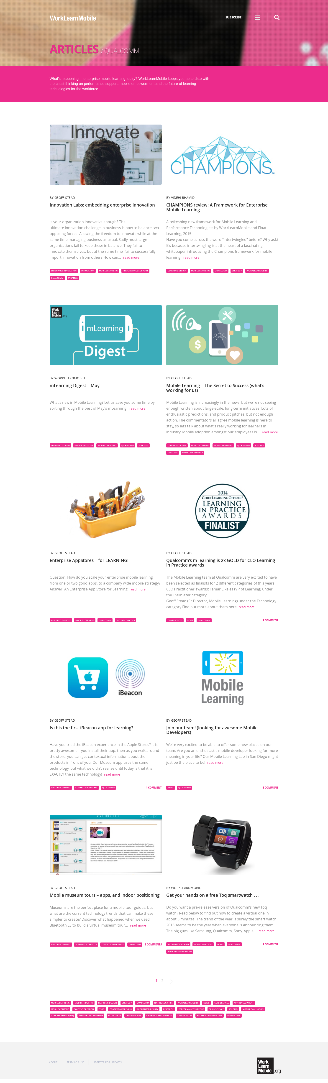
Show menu (257, 17)
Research (168, 1012)
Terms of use (75, 1066)
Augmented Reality (86, 948)
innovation (87, 270)
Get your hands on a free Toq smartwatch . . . (216, 894)
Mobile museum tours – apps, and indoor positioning (95, 896)
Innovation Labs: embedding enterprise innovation (93, 207)
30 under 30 (114, 1019)
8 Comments (153, 948)
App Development (61, 619)
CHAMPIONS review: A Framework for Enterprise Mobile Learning (220, 207)
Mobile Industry (83, 445)
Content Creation (84, 1012)
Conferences (175, 619)
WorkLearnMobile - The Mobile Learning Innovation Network (73, 21)
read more (131, 257)
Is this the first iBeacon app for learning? (94, 727)
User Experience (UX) (62, 1019)
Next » (171, 984)
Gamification (184, 1019)
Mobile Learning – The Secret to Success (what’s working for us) (218, 387)
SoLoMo (259, 445)
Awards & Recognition (159, 1019)
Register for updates (107, 1066)
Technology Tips (125, 619)
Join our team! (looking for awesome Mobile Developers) (214, 729)
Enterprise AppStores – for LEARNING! (91, 560)
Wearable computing (180, 955)
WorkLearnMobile (257, 270)
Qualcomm (57, 277)
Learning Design (177, 270)
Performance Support (135, 270)
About (53, 1066)
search (277, 17)
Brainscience (216, 1012)
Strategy (73, 277)
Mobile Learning (108, 270)
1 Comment (270, 619)
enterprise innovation (64, 270)
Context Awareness (86, 786)
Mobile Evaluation (253, 1012)
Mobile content (200, 445)
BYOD (102, 1012)
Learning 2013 (133, 1019)
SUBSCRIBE (233, 17)
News (190, 619)
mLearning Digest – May (76, 385)
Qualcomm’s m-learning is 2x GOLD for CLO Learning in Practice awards (214, 562)
